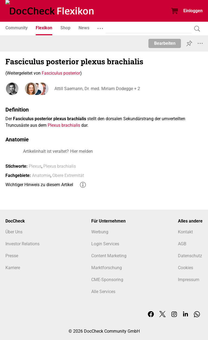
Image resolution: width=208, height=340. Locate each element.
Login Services (105, 243)
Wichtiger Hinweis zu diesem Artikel (39, 184)
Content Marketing (108, 255)
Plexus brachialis (64, 125)
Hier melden (81, 151)
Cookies (185, 267)
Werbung (99, 231)
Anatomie (41, 175)
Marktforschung (106, 267)
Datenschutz (190, 255)
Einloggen (193, 10)
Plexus (35, 166)
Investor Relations (22, 243)
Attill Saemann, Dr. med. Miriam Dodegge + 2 (97, 88)
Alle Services (103, 291)
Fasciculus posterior (61, 73)
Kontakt (185, 231)
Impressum (188, 279)
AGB (182, 243)
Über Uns (13, 231)
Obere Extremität (68, 175)
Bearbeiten (165, 43)
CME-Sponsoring (107, 279)
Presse (11, 255)
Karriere (12, 267)
